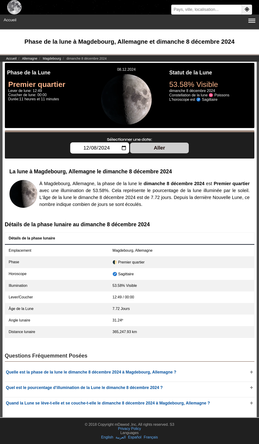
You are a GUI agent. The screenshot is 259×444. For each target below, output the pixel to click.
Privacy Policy (129, 429)
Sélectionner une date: (129, 139)
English (107, 437)
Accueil (10, 20)
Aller (159, 148)
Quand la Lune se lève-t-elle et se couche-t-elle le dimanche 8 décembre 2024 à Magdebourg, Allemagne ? (108, 403)
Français (151, 437)
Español (134, 437)
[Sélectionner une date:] (99, 147)
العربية (121, 437)
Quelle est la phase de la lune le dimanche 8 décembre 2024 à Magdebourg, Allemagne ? (91, 372)
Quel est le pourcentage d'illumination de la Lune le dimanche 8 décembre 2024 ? (84, 387)
